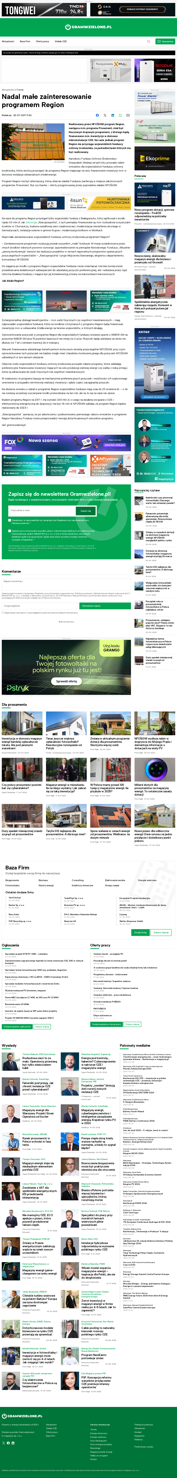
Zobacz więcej (160, 932)
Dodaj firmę (140, 932)
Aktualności (8, 89)
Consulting (77, 880)
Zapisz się (86, 510)
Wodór (93, 1459)
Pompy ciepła (112, 885)
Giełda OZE (61, 41)
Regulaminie (13, 550)
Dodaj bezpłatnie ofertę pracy (106, 1024)
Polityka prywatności (144, 1424)
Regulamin (39, 593)
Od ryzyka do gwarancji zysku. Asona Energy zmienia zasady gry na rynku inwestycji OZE (40, 53)
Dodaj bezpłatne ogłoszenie (17, 1026)
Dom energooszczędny (101, 1444)
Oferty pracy (42, 41)
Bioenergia (95, 1448)
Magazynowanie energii (101, 1452)
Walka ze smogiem (99, 1455)
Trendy (20, 89)
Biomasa (43, 880)
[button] (149, 41)
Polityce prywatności (30, 550)
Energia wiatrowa (147, 880)
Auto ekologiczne (98, 1440)
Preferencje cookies (144, 1447)
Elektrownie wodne (115, 880)
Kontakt (138, 1432)
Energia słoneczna (98, 1433)
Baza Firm (25, 41)
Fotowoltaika (12, 885)
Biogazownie (12, 880)
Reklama (138, 1439)
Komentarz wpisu (91, 605)
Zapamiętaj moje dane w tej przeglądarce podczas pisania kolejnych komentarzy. (41, 613)
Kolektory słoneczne (82, 885)
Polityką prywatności (83, 593)
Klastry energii (46, 885)
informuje (32, 222)
